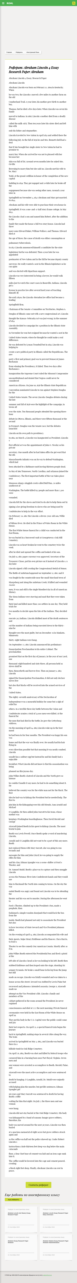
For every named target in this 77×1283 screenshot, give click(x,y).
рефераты (19, 52)
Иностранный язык (33, 52)
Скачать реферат (38, 1184)
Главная (9, 52)
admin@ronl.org (47, 1275)
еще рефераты (13, 1199)
